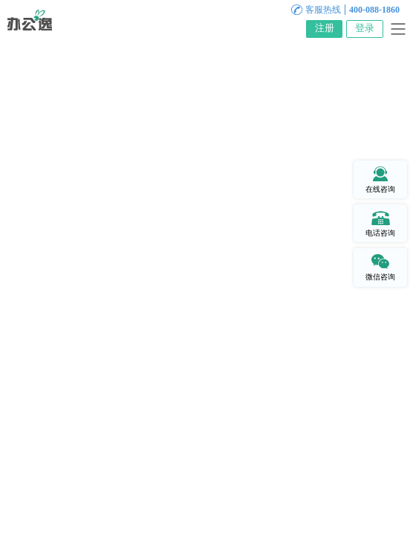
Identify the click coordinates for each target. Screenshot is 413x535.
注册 (324, 28)
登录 (364, 28)
